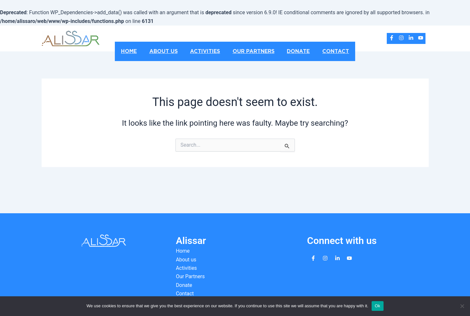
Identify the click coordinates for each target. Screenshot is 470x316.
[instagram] (401, 38)
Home (134, 51)
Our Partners (253, 51)
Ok (377, 305)
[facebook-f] (391, 38)
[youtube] (420, 38)
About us (167, 51)
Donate (295, 51)
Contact (330, 51)
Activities (206, 51)
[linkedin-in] (411, 38)
